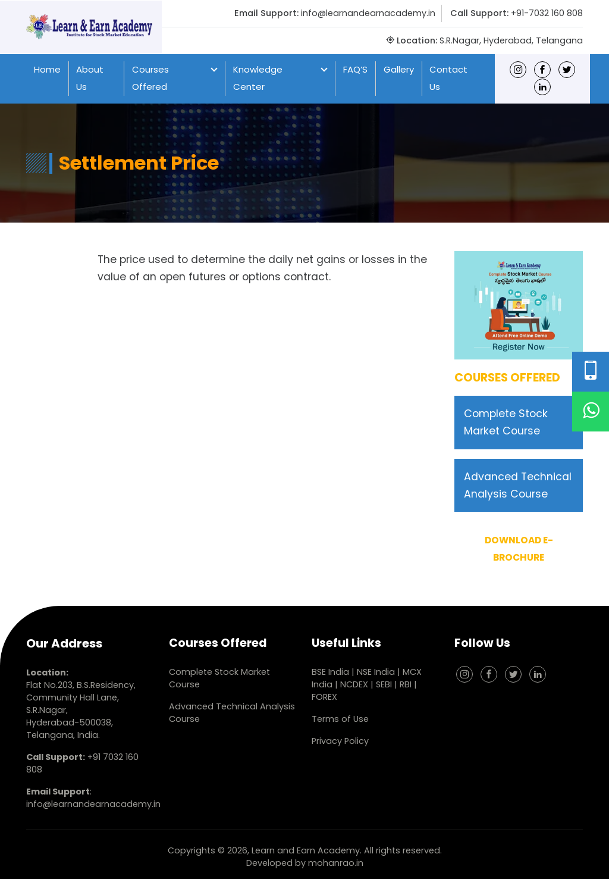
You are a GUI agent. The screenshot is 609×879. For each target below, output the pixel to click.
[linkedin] (542, 86)
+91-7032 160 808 (547, 13)
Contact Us (448, 78)
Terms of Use (340, 719)
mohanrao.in (335, 863)
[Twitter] (567, 69)
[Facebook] (542, 69)
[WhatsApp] (590, 411)
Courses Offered (150, 78)
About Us (89, 78)
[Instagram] (518, 69)
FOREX (324, 697)
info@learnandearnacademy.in (368, 13)
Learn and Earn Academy (306, 850)
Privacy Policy (340, 741)
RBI (406, 684)
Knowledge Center (257, 78)
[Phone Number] (590, 372)
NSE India (376, 672)
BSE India (330, 672)
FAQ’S (355, 69)
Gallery (399, 69)
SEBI (384, 684)
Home (47, 69)
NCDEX (355, 684)
